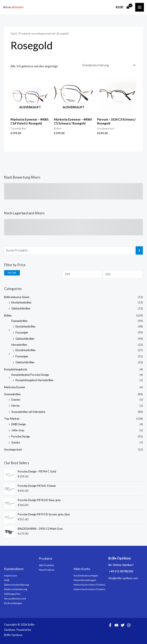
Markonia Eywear (14, 387)
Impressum (10, 575)
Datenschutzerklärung (16, 584)
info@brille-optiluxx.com (123, 578)
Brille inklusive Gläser (17, 297)
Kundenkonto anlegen (86, 575)
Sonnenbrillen (12, 394)
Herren (15, 405)
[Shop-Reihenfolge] (108, 65)
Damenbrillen (19, 321)
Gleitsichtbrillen (20, 308)
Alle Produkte (46, 565)
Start (14, 33)
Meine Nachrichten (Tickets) (89, 584)
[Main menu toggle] (139, 7)
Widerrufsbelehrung (15, 589)
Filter (12, 273)
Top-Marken (11, 418)
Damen (15, 399)
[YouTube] (116, 625)
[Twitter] (122, 625)
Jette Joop (17, 430)
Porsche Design (20, 436)
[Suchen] (139, 250)
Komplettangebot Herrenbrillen (34, 380)
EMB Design (18, 424)
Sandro (15, 442)
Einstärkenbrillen (21, 302)
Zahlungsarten (12, 593)
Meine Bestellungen (85, 580)
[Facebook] (110, 625)
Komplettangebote (15, 369)
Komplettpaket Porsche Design (30, 374)
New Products (47, 569)
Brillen (8, 315)
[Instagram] (129, 625)
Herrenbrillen (19, 344)
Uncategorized (13, 449)
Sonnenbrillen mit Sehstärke (28, 411)
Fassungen (22, 332)
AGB (6, 580)
